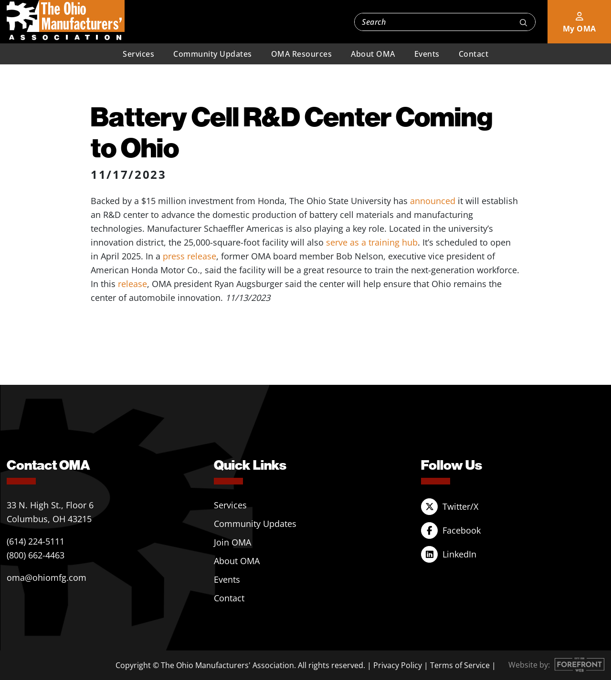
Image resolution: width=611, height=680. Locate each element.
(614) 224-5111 (35, 541)
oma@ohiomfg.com (46, 577)
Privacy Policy (397, 665)
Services (138, 54)
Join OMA (232, 542)
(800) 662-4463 (35, 555)
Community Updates (212, 54)
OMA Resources (301, 54)
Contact (474, 54)
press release (189, 256)
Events (427, 54)
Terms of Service (460, 665)
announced (432, 200)
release (132, 283)
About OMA (373, 54)
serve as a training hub (372, 242)
